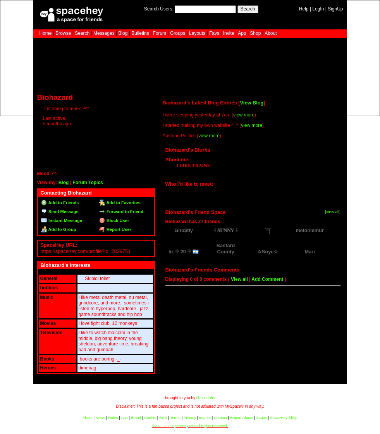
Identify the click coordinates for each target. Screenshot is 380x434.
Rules (113, 417)
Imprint (205, 417)
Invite (228, 33)
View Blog (252, 103)
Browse (63, 33)
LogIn (318, 9)
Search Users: (159, 9)
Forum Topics (87, 182)
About (271, 33)
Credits (150, 417)
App (242, 33)
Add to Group (58, 229)
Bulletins (140, 33)
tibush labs (205, 398)
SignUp (335, 9)
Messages (104, 33)
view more (243, 115)
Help (304, 9)
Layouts (197, 33)
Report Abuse (241, 417)
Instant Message (61, 220)
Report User (115, 229)
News (100, 417)
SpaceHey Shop (283, 417)
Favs (214, 33)
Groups (177, 33)
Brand (136, 417)
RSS (163, 417)
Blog (122, 33)
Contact (220, 417)
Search (248, 9)
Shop (255, 33)
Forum (159, 33)
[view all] (332, 212)
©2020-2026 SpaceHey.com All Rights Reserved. (190, 426)
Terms (175, 417)
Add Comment (267, 279)
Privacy (190, 417)
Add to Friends (60, 202)
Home (46, 33)
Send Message (60, 211)
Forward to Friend (121, 211)
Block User (114, 220)
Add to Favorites (120, 202)
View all (239, 279)
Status (261, 417)
